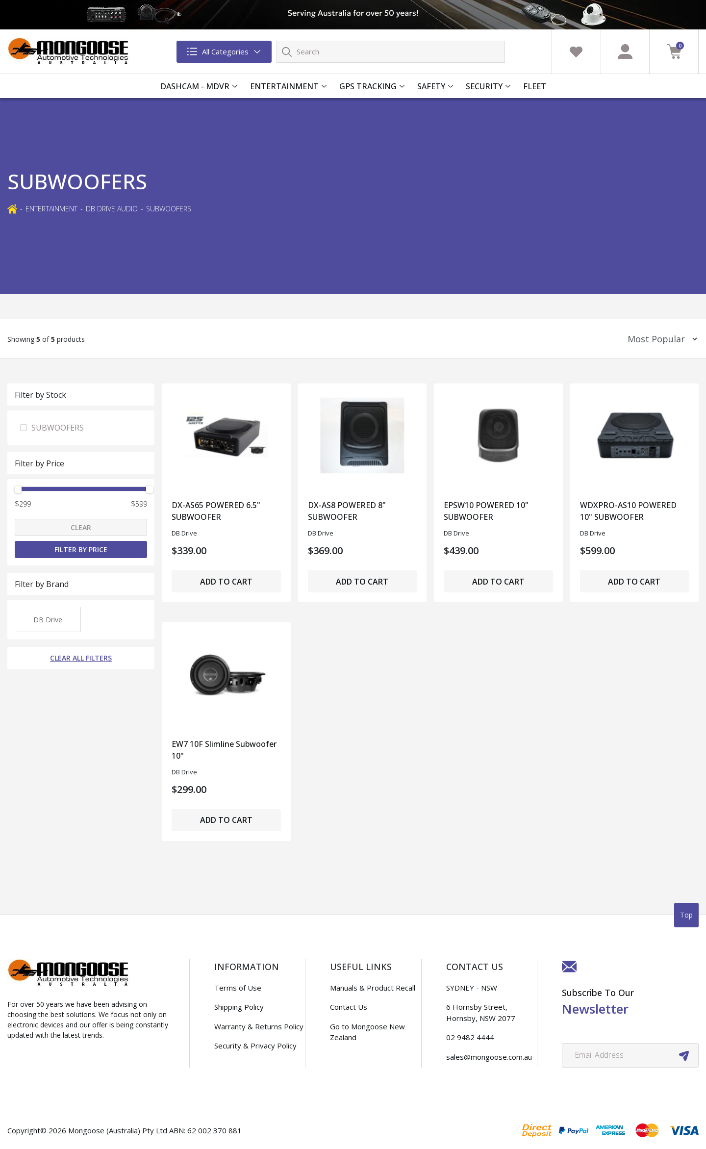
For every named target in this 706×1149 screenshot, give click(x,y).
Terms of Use (237, 988)
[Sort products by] (659, 339)
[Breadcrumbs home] (12, 208)
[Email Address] (630, 1055)
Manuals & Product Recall (372, 988)
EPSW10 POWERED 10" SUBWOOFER (486, 511)
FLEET (534, 86)
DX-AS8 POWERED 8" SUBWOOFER (347, 511)
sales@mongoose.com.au (489, 1057)
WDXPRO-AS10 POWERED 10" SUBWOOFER (628, 511)
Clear (81, 527)
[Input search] (391, 52)
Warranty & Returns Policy (258, 1026)
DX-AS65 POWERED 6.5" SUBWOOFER (216, 511)
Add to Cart (226, 581)
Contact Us (348, 1007)
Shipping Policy (239, 1007)
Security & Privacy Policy (255, 1045)
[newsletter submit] (684, 1055)
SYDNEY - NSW (471, 988)
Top (686, 914)
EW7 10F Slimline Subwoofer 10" (224, 750)
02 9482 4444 (470, 1037)
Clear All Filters (81, 658)
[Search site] (287, 51)
